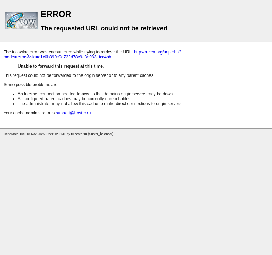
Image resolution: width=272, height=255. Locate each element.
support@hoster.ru (73, 112)
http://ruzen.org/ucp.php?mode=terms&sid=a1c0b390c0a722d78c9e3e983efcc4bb (92, 55)
